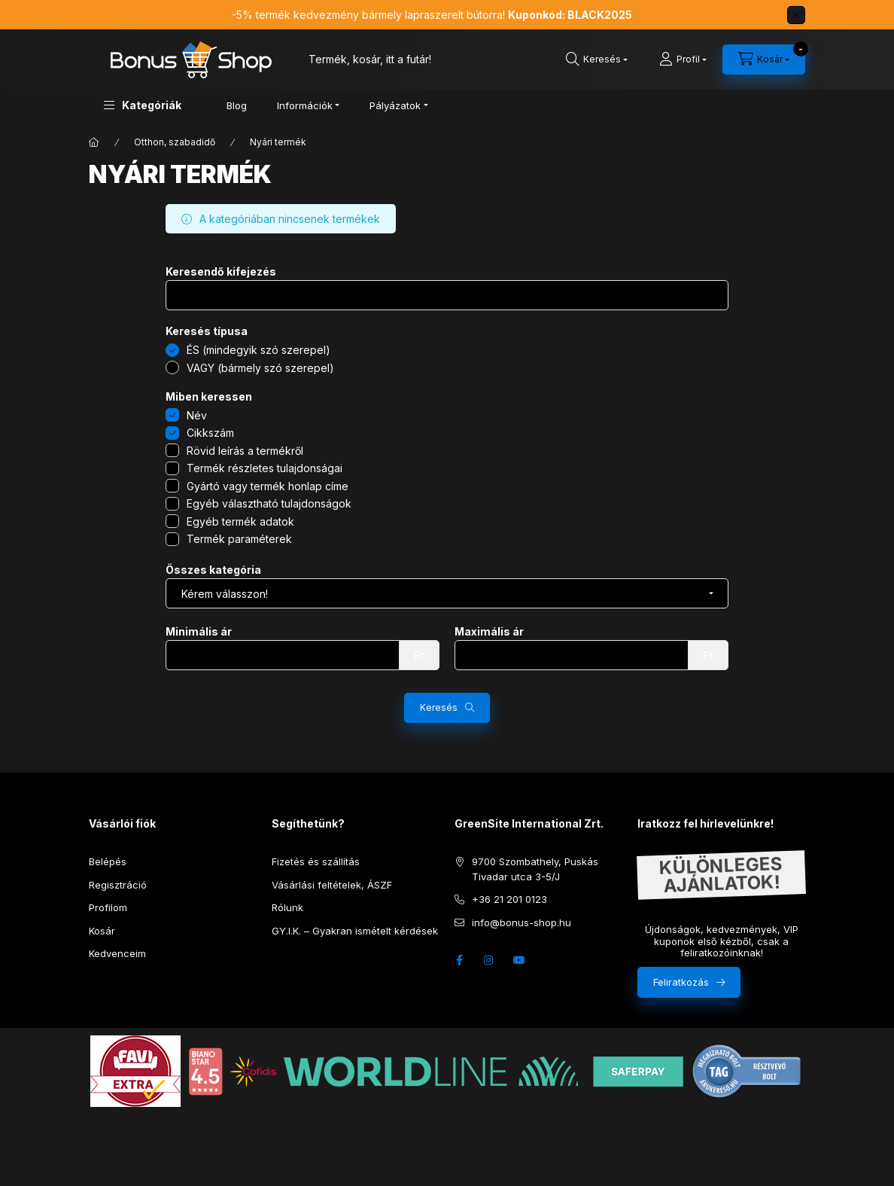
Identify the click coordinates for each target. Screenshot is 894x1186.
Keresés (439, 707)
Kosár (102, 931)
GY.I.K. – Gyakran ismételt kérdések (355, 931)
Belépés (107, 861)
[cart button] (763, 59)
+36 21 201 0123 (509, 899)
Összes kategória (213, 570)
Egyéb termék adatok (240, 521)
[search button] (596, 59)
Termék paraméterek (239, 538)
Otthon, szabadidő (174, 142)
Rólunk (287, 907)
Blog (237, 105)
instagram (489, 960)
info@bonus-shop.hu (521, 922)
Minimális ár (199, 632)
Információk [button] (305, 105)
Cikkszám (210, 432)
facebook (459, 960)
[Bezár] (796, 15)
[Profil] (682, 59)
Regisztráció (118, 885)
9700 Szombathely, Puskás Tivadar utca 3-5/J (535, 869)
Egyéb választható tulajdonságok (269, 503)
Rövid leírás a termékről (245, 450)
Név (197, 415)
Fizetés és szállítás (316, 861)
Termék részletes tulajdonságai (264, 468)
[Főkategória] (94, 142)
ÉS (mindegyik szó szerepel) (258, 349)
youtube (519, 960)
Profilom (108, 907)
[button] (142, 105)
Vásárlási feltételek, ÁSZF (332, 885)
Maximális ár (489, 632)
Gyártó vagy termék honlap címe (267, 486)
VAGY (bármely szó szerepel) (260, 367)
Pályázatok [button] (395, 105)
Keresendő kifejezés (221, 272)
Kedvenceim (117, 953)
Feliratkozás (681, 982)
